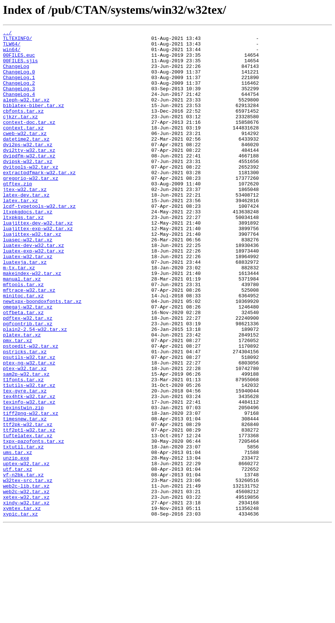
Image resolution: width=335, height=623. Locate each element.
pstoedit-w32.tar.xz (30, 409)
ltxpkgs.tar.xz (23, 255)
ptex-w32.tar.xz (25, 436)
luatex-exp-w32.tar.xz (33, 295)
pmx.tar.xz (17, 403)
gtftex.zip (17, 215)
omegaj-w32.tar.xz (28, 362)
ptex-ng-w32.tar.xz (29, 429)
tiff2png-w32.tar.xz (30, 490)
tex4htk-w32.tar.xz (29, 470)
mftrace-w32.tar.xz (29, 342)
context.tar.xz (23, 147)
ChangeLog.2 (19, 94)
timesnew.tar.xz (25, 497)
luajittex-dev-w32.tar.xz (38, 262)
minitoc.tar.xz (23, 349)
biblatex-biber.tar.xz (33, 121)
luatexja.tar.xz (25, 309)
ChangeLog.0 (19, 80)
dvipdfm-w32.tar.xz (29, 181)
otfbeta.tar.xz (23, 369)
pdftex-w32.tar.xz (28, 376)
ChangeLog (16, 74)
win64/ (11, 53)
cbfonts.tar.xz (23, 127)
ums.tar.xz (17, 537)
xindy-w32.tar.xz (26, 597)
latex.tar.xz (20, 235)
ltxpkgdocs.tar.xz (28, 248)
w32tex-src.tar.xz (28, 570)
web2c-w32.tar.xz (26, 584)
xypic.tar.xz (20, 611)
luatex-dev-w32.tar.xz (33, 288)
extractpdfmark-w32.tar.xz (39, 201)
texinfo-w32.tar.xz (29, 476)
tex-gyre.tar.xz (25, 463)
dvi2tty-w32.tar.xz (29, 174)
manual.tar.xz (22, 329)
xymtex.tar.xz (22, 604)
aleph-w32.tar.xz (26, 114)
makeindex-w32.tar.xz (32, 322)
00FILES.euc (19, 60)
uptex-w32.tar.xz (26, 550)
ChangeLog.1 (19, 87)
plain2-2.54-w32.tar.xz (35, 389)
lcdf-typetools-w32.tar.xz (39, 241)
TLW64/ (11, 47)
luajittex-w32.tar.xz (32, 275)
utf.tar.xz (17, 557)
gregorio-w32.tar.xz (30, 208)
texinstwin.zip (23, 483)
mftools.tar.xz (23, 335)
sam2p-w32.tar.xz (26, 443)
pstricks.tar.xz (25, 416)
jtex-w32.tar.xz (25, 221)
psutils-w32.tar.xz (29, 423)
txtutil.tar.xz (23, 530)
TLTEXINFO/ (17, 40)
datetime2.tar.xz (26, 161)
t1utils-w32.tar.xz (29, 456)
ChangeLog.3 (19, 100)
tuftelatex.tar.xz (28, 517)
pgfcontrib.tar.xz (28, 382)
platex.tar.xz (22, 396)
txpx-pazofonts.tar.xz (33, 523)
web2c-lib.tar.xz (26, 577)
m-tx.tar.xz (19, 315)
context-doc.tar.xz (29, 141)
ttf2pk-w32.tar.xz (28, 503)
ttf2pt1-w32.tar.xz (29, 510)
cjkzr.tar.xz (20, 134)
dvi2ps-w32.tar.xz (28, 168)
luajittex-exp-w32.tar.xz (38, 268)
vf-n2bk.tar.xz (23, 564)
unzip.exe (16, 544)
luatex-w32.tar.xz (28, 302)
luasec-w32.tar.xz (28, 282)
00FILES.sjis (20, 67)
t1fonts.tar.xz (23, 450)
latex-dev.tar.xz (26, 228)
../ (7, 33)
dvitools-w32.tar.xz (30, 194)
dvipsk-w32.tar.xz (28, 188)
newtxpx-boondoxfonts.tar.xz (42, 356)
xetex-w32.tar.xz (26, 591)
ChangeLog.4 (19, 107)
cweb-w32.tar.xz (25, 154)
